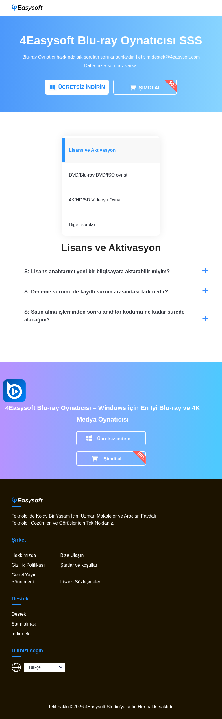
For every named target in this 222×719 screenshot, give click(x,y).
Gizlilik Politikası (28, 565)
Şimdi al (112, 458)
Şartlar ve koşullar (78, 565)
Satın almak (24, 623)
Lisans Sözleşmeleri (80, 581)
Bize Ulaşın (72, 555)
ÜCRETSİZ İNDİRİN (77, 87)
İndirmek (20, 633)
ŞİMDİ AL (145, 88)
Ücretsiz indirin (114, 438)
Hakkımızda (24, 555)
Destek (19, 614)
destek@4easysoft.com (176, 57)
